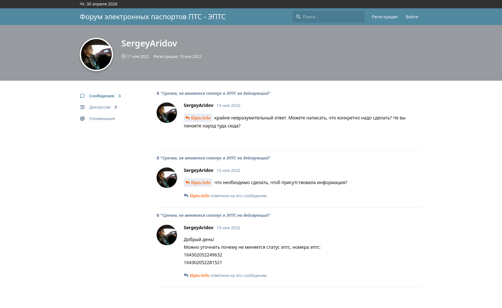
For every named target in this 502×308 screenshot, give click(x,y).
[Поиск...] (329, 16)
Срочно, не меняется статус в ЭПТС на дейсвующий (215, 93)
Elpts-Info (201, 118)
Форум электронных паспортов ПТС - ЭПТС (153, 16)
